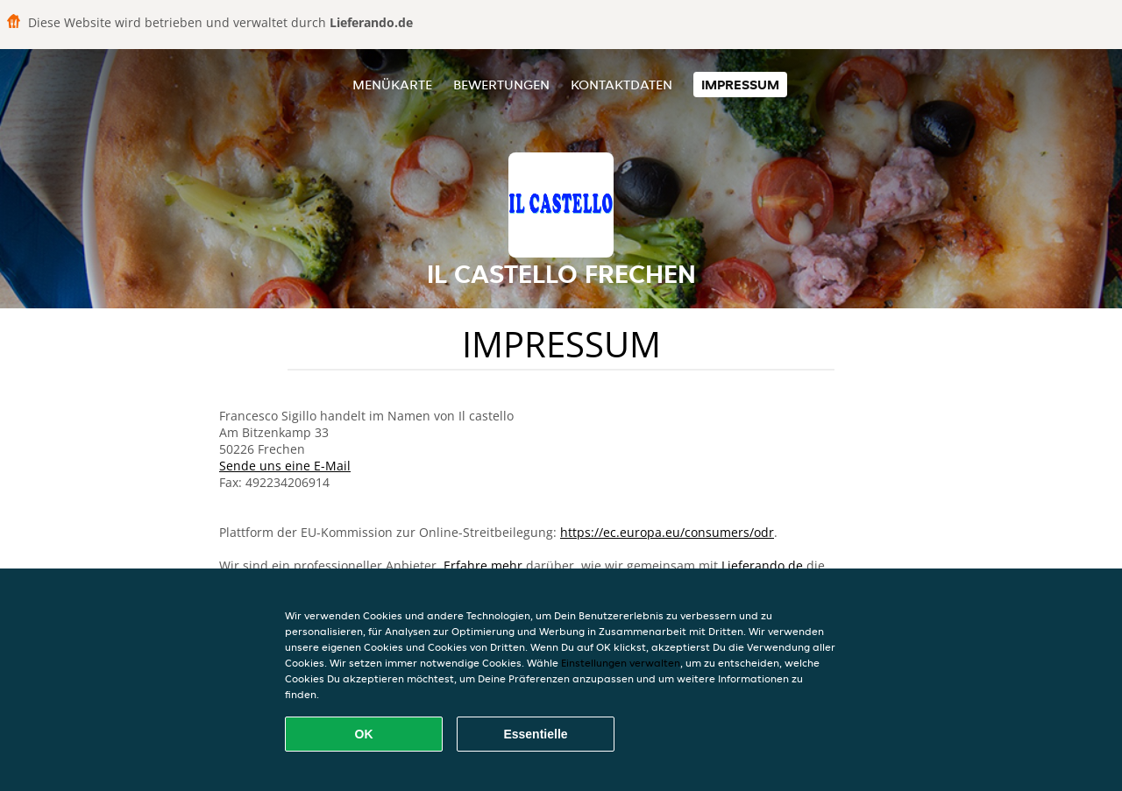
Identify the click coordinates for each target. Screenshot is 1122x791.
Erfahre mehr (483, 565)
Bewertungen (501, 84)
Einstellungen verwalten (620, 662)
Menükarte (392, 84)
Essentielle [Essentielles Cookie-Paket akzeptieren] (535, 734)
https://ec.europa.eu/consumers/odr (667, 532)
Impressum (740, 84)
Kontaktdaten (621, 84)
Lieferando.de (762, 565)
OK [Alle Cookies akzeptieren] (364, 734)
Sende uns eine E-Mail (285, 465)
